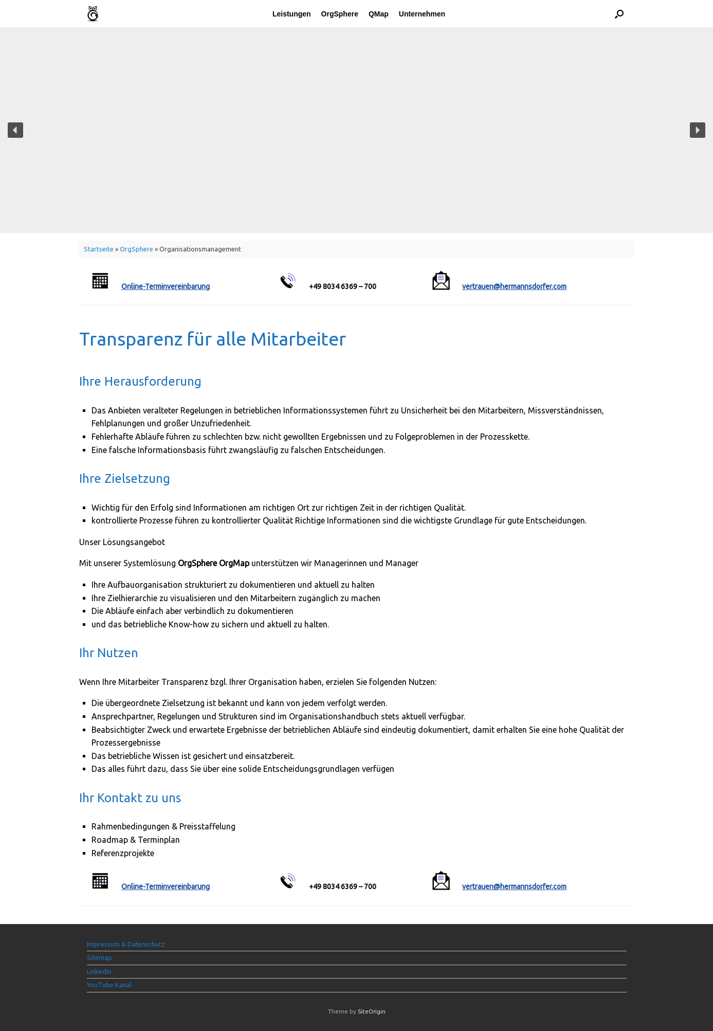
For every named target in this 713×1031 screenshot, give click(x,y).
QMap (379, 14)
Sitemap (99, 957)
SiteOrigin (372, 1011)
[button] (619, 13)
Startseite (99, 248)
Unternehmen (422, 14)
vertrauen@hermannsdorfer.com (514, 286)
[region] (356, 130)
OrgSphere (339, 14)
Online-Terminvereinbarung (165, 286)
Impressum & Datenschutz (126, 944)
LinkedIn (99, 971)
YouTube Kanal (109, 984)
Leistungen (291, 14)
